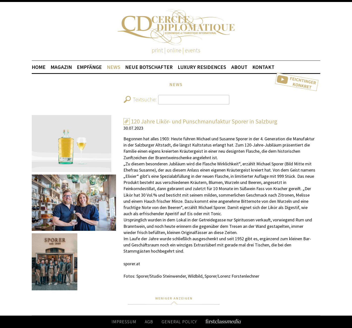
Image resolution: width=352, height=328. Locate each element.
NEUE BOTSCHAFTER (149, 67)
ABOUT (239, 67)
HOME (39, 67)
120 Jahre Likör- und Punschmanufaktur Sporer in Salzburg (204, 121)
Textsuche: (176, 99)
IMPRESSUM (124, 322)
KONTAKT (263, 67)
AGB (149, 322)
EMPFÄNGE (89, 67)
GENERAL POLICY (179, 322)
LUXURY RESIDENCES (202, 67)
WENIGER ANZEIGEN (174, 298)
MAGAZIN (61, 67)
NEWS (113, 67)
